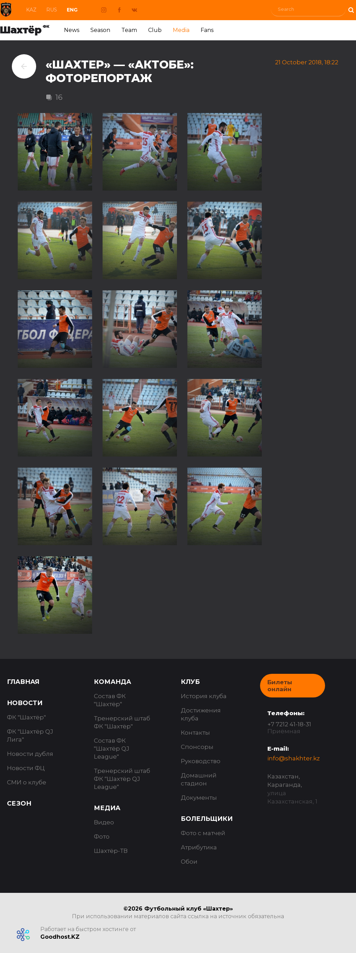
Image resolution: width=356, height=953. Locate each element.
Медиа (107, 808)
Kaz (31, 10)
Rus (51, 10)
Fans (207, 30)
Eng (72, 10)
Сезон (19, 803)
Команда (112, 682)
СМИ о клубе (26, 782)
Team (129, 30)
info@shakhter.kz (293, 758)
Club (155, 30)
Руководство (200, 761)
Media (181, 30)
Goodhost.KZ (60, 937)
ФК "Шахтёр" (26, 717)
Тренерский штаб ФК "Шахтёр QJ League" (122, 778)
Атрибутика (199, 847)
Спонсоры (197, 746)
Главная (23, 682)
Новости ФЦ (26, 768)
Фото (102, 836)
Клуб (190, 682)
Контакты (195, 732)
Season (100, 30)
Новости (24, 703)
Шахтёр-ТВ (111, 850)
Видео (104, 822)
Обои (189, 861)
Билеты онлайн (279, 686)
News (71, 30)
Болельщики (207, 819)
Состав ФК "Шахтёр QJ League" (111, 748)
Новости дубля (30, 753)
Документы (199, 797)
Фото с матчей (203, 833)
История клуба (204, 696)
